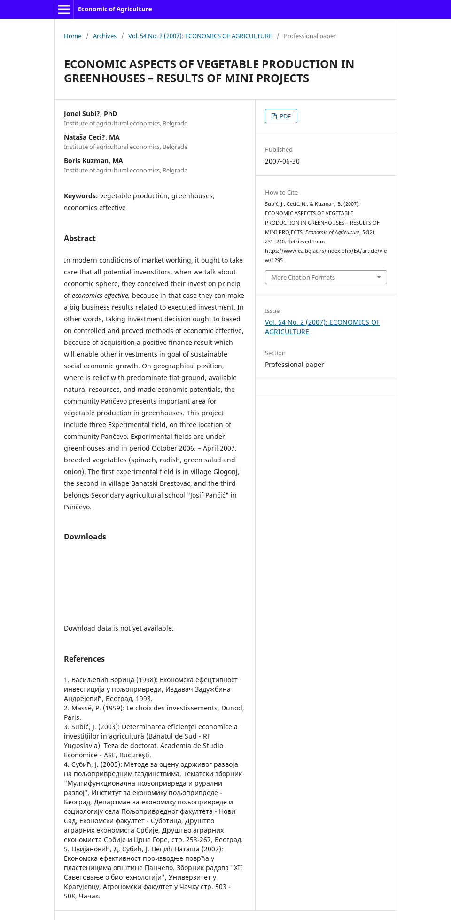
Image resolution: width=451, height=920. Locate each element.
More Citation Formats (303, 277)
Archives (105, 35)
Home (72, 35)
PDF (284, 116)
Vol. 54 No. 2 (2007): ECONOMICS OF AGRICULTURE (200, 35)
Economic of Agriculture (115, 9)
